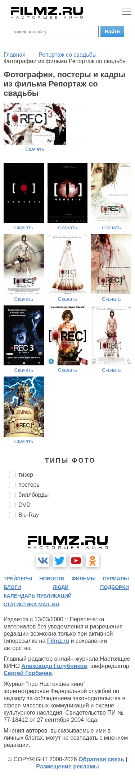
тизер (25, 475)
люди (60, 587)
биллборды (33, 495)
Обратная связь (101, 759)
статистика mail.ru (31, 604)
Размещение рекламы (67, 766)
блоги (12, 587)
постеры (29, 485)
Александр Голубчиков (54, 666)
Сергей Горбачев (28, 673)
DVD (24, 505)
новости (51, 578)
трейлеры (18, 578)
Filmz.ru (58, 641)
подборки (114, 587)
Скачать (34, 149)
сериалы (116, 578)
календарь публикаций (38, 596)
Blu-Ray (28, 515)
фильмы (84, 578)
